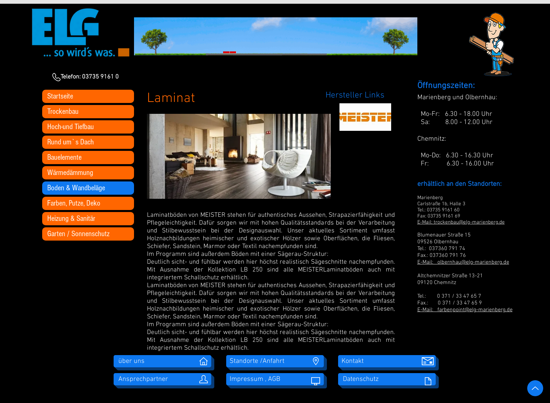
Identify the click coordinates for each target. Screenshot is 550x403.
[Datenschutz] (387, 379)
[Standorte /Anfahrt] (275, 361)
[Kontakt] (387, 361)
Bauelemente (64, 157)
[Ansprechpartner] (162, 379)
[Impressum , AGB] (275, 379)
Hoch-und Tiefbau (70, 126)
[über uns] (162, 361)
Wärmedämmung (70, 172)
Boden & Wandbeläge (76, 187)
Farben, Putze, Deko (73, 203)
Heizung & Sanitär (71, 218)
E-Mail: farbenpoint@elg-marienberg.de (465, 309)
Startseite (60, 96)
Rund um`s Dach (70, 142)
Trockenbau (63, 111)
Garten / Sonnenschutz (78, 233)
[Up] (535, 388)
